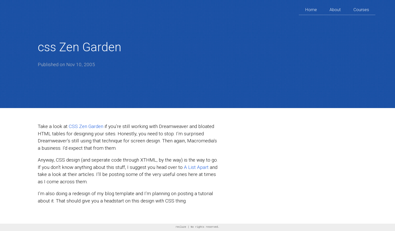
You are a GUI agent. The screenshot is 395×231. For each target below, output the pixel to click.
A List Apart (196, 167)
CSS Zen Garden (86, 126)
